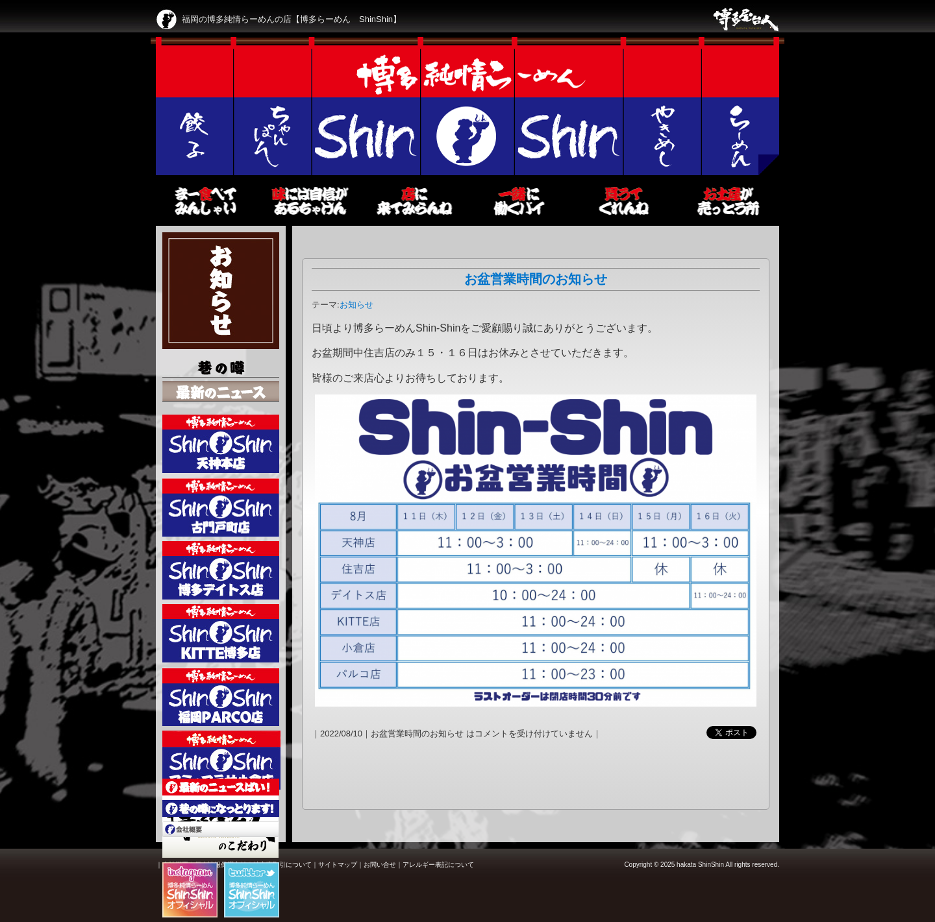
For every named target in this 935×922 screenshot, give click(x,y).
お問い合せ (380, 864)
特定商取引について (282, 864)
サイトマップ (337, 864)
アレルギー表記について (438, 864)
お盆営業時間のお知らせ (535, 279)
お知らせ (356, 304)
